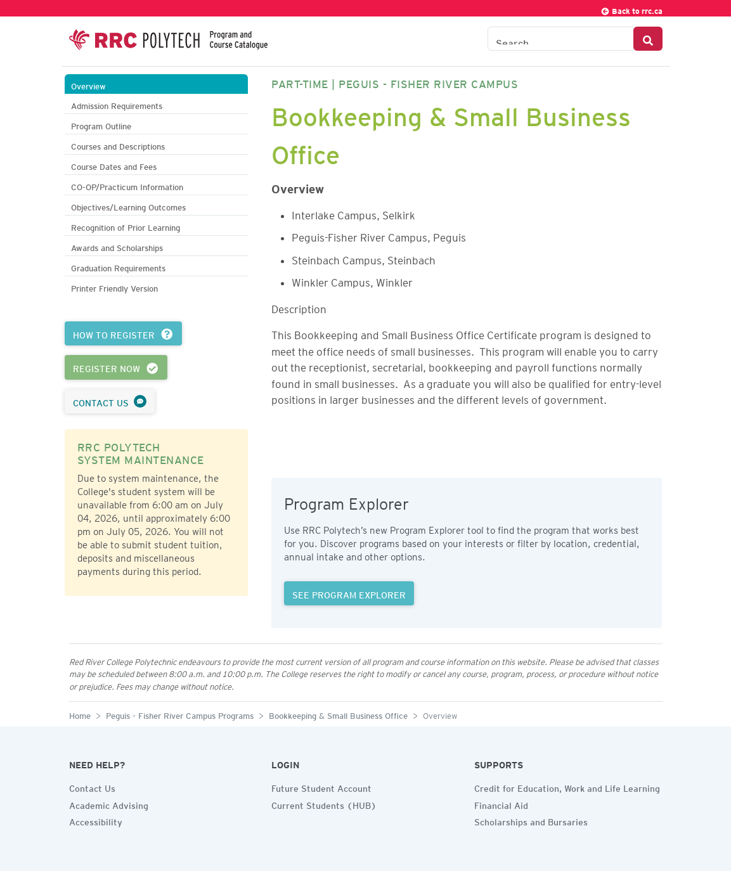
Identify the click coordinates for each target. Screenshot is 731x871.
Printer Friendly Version (114, 287)
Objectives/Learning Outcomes (128, 206)
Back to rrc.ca (631, 9)
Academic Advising (108, 804)
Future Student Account (321, 787)
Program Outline (101, 124)
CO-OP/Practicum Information (127, 185)
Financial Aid (501, 804)
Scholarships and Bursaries (531, 820)
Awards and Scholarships (117, 246)
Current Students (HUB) (324, 804)
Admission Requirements (116, 104)
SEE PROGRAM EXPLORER (349, 593)
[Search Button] (648, 39)
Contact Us (92, 787)
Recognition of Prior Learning (125, 226)
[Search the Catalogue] (561, 39)
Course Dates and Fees (114, 165)
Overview (88, 84)
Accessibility (95, 820)
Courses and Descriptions (118, 145)
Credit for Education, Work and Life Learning (567, 787)
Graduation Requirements (118, 266)
